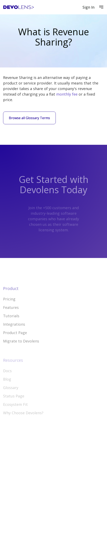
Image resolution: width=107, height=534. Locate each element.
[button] (101, 7)
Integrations (14, 333)
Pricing (9, 307)
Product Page (15, 341)
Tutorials (11, 324)
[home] (18, 7)
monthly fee (67, 94)
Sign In (88, 7)
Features (11, 316)
